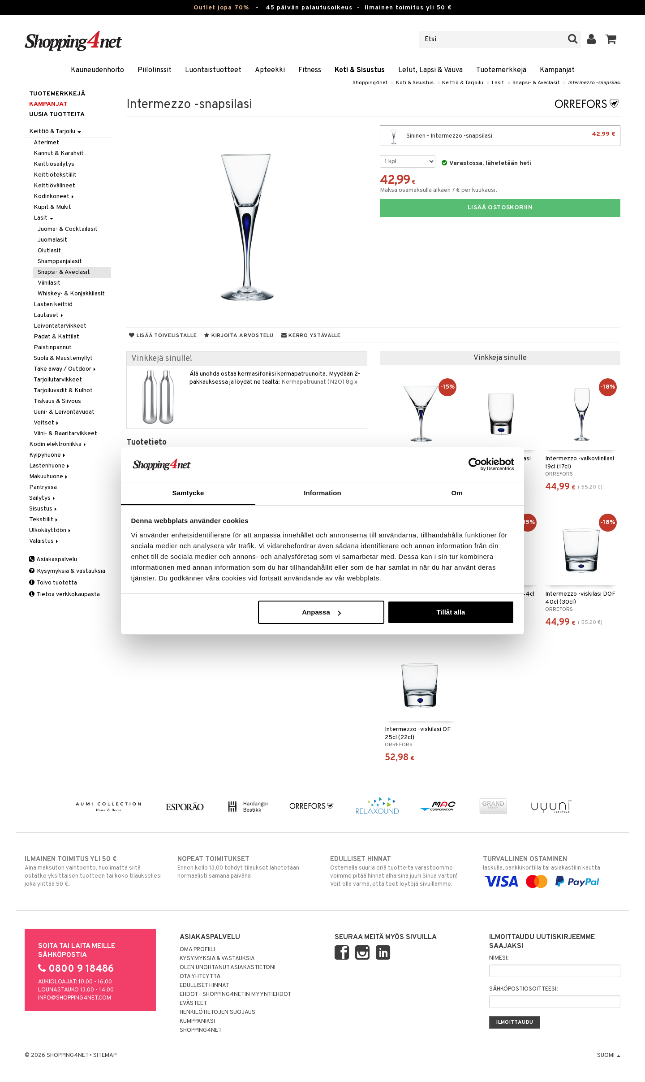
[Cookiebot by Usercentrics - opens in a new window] (475, 464)
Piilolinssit (155, 70)
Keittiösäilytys (54, 164)
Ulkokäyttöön (50, 530)
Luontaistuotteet (213, 70)
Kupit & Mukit (52, 207)
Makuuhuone (49, 476)
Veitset (47, 423)
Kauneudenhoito (97, 70)
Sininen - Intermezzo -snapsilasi (500, 136)
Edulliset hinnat (204, 985)
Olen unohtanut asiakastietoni (227, 967)
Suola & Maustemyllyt (63, 358)
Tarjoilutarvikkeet (58, 380)
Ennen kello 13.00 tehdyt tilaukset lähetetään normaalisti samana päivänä (246, 867)
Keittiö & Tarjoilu (462, 83)
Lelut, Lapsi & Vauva (430, 70)
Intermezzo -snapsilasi (594, 83)
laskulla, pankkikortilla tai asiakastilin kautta (551, 870)
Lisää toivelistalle (163, 335)
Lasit (498, 83)
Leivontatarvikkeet (60, 326)
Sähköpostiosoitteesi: (523, 989)
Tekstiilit (44, 520)
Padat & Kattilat (56, 337)
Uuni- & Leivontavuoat (64, 412)
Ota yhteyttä (200, 976)
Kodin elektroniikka (58, 444)
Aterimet (46, 143)
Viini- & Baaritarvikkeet (65, 433)
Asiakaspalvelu (53, 559)
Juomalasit (52, 240)
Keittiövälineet (54, 186)
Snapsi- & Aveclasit (535, 83)
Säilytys (42, 498)
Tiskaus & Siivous (57, 401)
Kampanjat (557, 70)
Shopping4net (370, 83)
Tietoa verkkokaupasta (64, 594)
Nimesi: (498, 958)
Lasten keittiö (53, 304)
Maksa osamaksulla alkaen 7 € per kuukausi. (438, 190)
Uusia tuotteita (57, 114)
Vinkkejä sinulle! (161, 359)
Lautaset (49, 315)
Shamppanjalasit (60, 261)
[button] (611, 39)
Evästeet (193, 1003)
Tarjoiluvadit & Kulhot (63, 390)
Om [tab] (456, 493)
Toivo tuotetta (53, 583)
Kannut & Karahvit (59, 153)
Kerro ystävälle (311, 335)
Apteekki (270, 70)
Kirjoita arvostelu (238, 335)
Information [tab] (322, 493)
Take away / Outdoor (65, 369)
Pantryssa (43, 487)
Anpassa (321, 612)
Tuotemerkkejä (501, 70)
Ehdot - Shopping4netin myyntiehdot (235, 994)
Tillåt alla (450, 612)
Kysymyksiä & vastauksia (67, 571)
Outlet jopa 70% (221, 8)
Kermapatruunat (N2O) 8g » (319, 382)
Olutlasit (49, 251)
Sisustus (43, 509)
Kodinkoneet (54, 196)
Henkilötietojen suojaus (217, 1012)
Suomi (608, 1055)
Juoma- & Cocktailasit (68, 229)
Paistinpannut (53, 347)
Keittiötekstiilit (55, 175)
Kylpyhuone (48, 455)
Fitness (309, 70)
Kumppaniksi (197, 1021)
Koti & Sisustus (360, 70)
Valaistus (44, 541)
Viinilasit (49, 283)
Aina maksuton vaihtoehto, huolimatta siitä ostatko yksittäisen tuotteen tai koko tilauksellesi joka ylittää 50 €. (93, 871)
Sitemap (104, 1055)
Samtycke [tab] (188, 493)
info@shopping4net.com (74, 998)
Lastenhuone (50, 466)
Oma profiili (197, 949)
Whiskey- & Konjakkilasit (71, 294)
